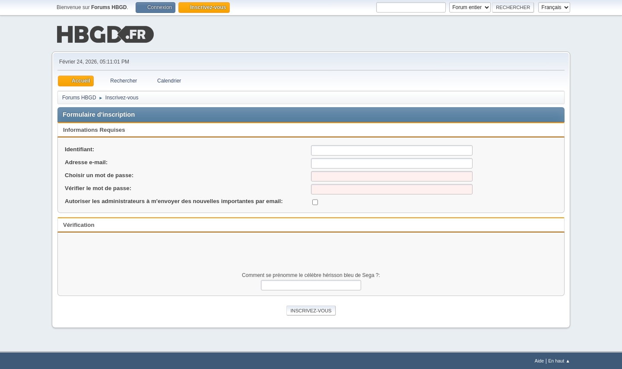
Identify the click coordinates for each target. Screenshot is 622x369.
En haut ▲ (559, 360)
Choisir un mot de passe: (99, 174)
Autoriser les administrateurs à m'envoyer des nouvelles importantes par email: (174, 200)
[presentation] (311, 253)
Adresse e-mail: (86, 161)
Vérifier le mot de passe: (98, 187)
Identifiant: (79, 148)
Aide (539, 360)
